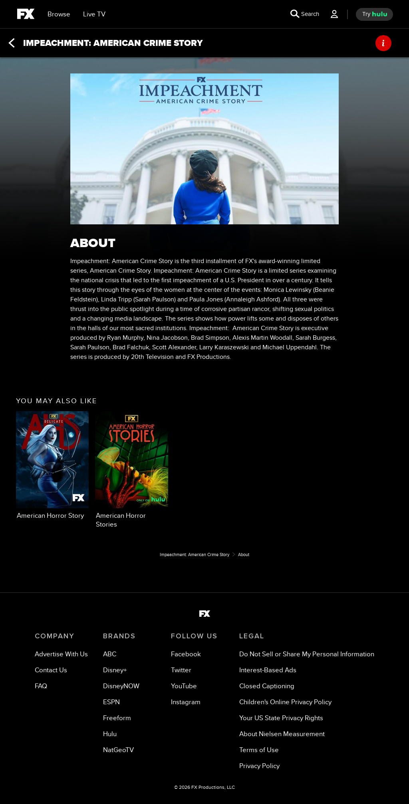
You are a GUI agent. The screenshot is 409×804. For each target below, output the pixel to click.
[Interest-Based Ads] (267, 670)
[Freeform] (117, 718)
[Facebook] (186, 654)
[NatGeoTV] (118, 750)
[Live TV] (94, 14)
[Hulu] (110, 734)
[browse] (59, 14)
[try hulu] (374, 14)
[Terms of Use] (259, 750)
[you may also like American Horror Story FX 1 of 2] (52, 465)
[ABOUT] (383, 43)
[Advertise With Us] (61, 654)
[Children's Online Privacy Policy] (285, 702)
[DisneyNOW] (121, 686)
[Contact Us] (51, 670)
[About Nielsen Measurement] (282, 734)
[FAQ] (41, 686)
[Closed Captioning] (266, 686)
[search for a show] (304, 14)
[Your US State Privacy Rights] (281, 718)
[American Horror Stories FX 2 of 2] (131, 470)
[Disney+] (115, 670)
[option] (52, 467)
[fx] (26, 15)
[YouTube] (184, 686)
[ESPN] (111, 702)
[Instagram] (186, 702)
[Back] (11, 43)
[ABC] (109, 654)
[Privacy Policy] (259, 766)
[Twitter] (181, 670)
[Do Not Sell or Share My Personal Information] (306, 654)
